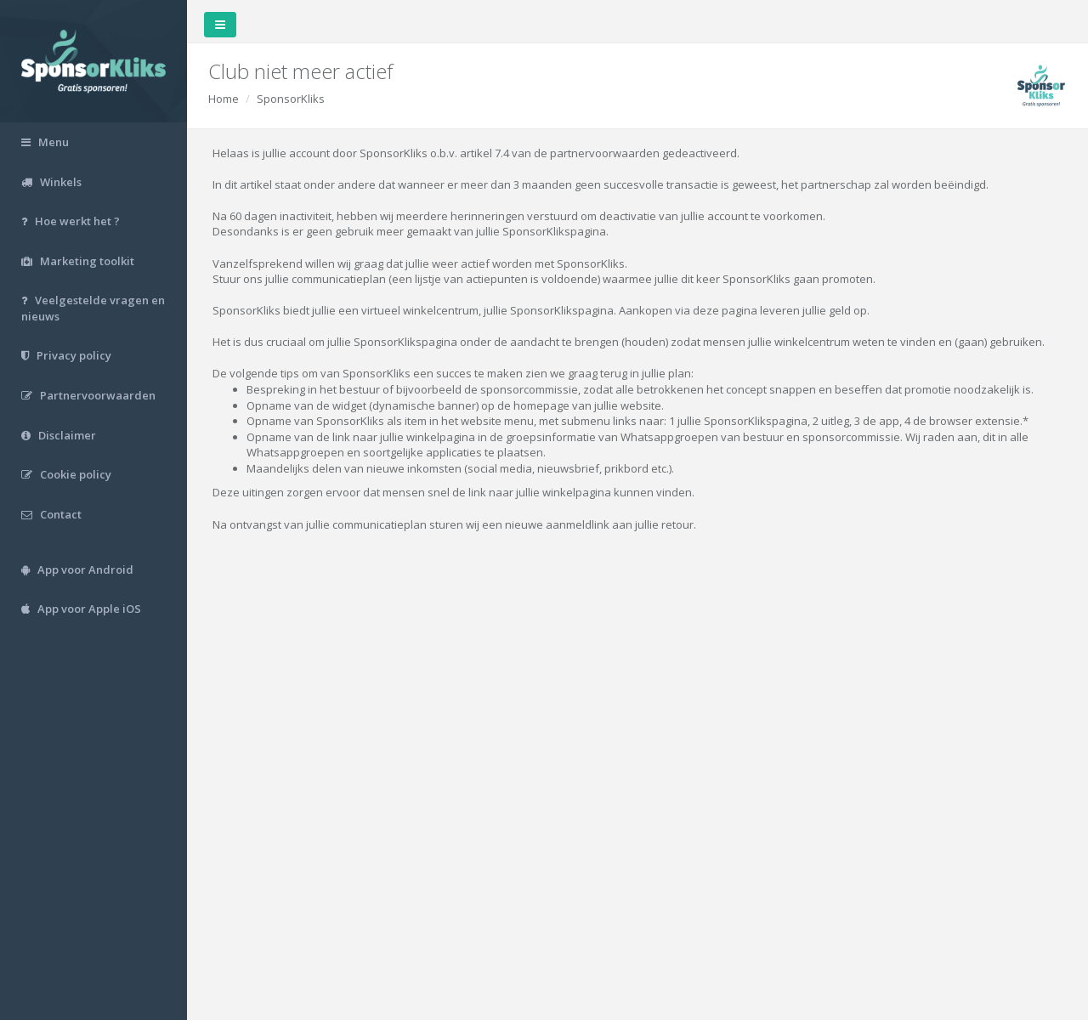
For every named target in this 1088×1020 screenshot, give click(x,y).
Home (223, 98)
